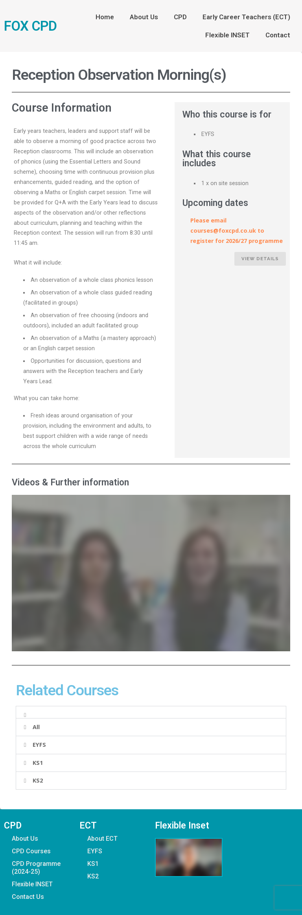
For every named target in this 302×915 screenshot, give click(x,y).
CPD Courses (31, 851)
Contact (277, 35)
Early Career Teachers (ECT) (246, 17)
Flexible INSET (227, 35)
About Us (144, 17)
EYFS (39, 744)
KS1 (38, 762)
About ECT (102, 838)
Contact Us (28, 896)
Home (105, 17)
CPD (180, 17)
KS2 (38, 780)
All (36, 727)
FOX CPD (30, 26)
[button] (151, 712)
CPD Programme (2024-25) (36, 867)
